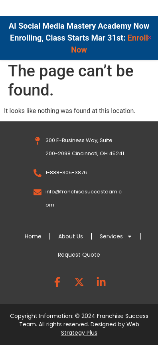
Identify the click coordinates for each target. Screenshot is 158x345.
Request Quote (79, 255)
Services (116, 236)
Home (33, 236)
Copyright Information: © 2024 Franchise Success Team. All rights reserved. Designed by (79, 324)
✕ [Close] (149, 37)
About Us (70, 236)
